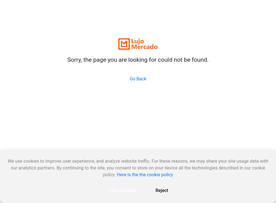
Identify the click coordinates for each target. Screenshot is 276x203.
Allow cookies (122, 190)
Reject (161, 190)
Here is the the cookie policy (145, 174)
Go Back (138, 78)
